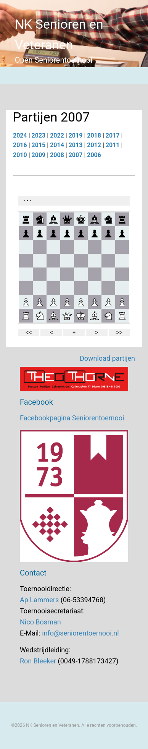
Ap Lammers (39, 600)
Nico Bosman (40, 622)
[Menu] (8, 75)
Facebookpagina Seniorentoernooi (72, 418)
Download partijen (107, 358)
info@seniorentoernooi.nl (80, 633)
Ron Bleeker (38, 661)
